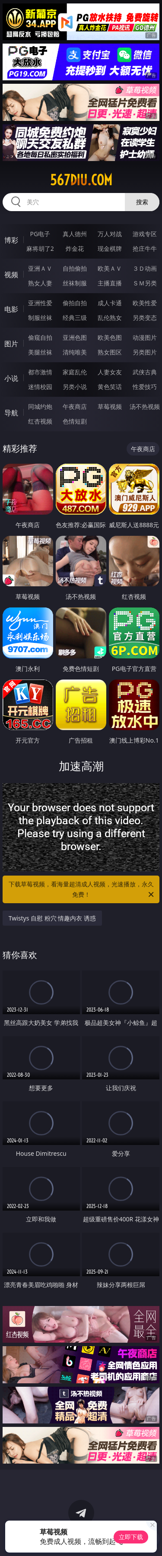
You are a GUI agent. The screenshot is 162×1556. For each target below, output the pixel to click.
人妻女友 (110, 372)
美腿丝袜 (40, 352)
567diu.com (81, 180)
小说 (11, 378)
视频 (11, 274)
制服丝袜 (40, 317)
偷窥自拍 (40, 337)
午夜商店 (75, 406)
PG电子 (40, 234)
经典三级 (75, 317)
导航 (11, 412)
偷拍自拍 (75, 303)
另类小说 (75, 387)
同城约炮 (40, 406)
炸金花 (75, 248)
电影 (11, 309)
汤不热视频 (145, 406)
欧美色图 (110, 337)
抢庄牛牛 (145, 248)
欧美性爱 (145, 303)
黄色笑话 (110, 387)
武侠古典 (145, 372)
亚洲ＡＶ (40, 268)
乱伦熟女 (110, 317)
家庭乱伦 (75, 372)
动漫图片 (145, 337)
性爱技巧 (145, 387)
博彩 (11, 240)
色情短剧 (75, 421)
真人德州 (75, 234)
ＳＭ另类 (145, 283)
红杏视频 (40, 421)
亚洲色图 (75, 337)
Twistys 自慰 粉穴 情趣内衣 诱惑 (52, 918)
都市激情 (40, 372)
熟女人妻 (40, 283)
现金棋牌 (110, 248)
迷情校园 (40, 387)
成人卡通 (110, 303)
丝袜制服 (75, 283)
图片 (11, 343)
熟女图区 (110, 352)
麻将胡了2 (40, 248)
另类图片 (145, 352)
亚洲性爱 (40, 303)
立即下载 (131, 1537)
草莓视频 (110, 406)
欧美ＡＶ (110, 268)
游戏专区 (145, 234)
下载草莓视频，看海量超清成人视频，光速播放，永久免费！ (82, 890)
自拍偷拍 (75, 268)
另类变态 (145, 317)
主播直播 (110, 283)
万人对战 (110, 234)
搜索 (142, 202)
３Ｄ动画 (145, 268)
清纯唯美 (75, 352)
